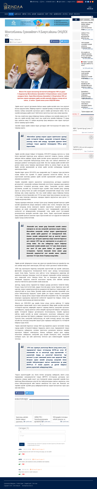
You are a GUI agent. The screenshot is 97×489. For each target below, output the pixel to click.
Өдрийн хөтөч (57, 14)
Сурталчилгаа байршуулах (9, 483)
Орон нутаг (77, 14)
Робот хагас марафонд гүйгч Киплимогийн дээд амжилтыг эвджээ (82, 84)
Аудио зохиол (61, 2)
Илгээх (21, 444)
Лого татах (35, 483)
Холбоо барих (20, 483)
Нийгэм (24, 14)
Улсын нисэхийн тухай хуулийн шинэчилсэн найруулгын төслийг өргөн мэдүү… (82, 75)
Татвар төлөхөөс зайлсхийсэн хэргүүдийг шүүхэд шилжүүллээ (82, 104)
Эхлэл (6, 14)
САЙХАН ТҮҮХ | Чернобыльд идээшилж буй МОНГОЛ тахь (82, 35)
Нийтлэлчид (34, 2)
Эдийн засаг (17, 14)
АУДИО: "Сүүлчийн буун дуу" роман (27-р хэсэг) (82, 63)
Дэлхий (34, 14)
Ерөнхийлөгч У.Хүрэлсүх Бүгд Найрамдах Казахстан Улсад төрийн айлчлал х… (82, 95)
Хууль (29, 14)
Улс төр (11, 14)
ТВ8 (42, 2)
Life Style (65, 14)
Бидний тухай (28, 483)
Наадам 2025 (40, 14)
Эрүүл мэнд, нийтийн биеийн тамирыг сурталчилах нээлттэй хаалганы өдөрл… (82, 26)
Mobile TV (80, 2)
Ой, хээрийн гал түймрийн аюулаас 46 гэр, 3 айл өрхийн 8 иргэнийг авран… (82, 54)
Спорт (46, 14)
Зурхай (71, 14)
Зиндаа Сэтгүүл (71, 2)
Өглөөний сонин (50, 2)
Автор (11, 39)
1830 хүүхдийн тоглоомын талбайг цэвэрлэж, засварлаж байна (82, 45)
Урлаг (51, 14)
